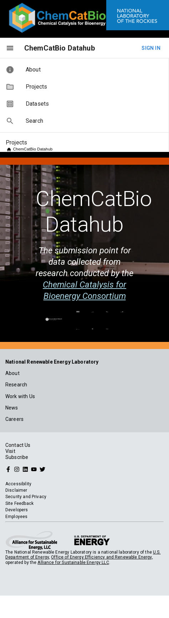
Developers (16, 509)
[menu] (10, 48)
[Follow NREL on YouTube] (34, 469)
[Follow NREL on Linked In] (25, 469)
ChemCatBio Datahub (59, 48)
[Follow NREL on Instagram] (17, 469)
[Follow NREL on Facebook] (8, 469)
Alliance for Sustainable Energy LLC (73, 562)
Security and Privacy (25, 496)
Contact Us (18, 445)
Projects (16, 142)
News (11, 408)
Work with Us (20, 396)
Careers (14, 419)
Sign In (151, 48)
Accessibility (18, 483)
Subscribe (16, 457)
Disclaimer (16, 490)
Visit (10, 451)
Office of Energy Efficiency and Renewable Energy (101, 557)
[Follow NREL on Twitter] (42, 469)
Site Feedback (19, 503)
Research (16, 384)
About (12, 373)
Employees (16, 516)
